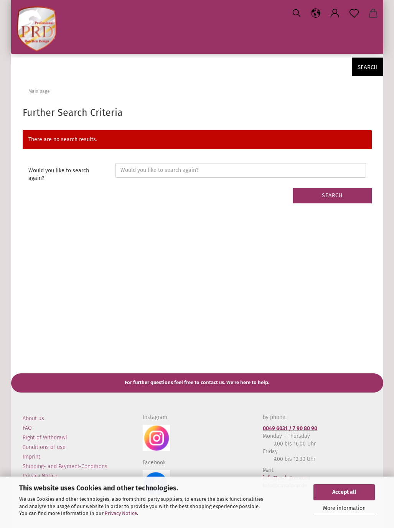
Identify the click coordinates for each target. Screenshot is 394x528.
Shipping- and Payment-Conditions (65, 466)
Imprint (31, 457)
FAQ (27, 428)
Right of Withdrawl (45, 437)
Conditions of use (44, 447)
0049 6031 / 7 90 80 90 (290, 428)
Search (368, 67)
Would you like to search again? (58, 174)
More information (344, 508)
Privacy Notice (121, 513)
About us (33, 418)
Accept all (344, 492)
